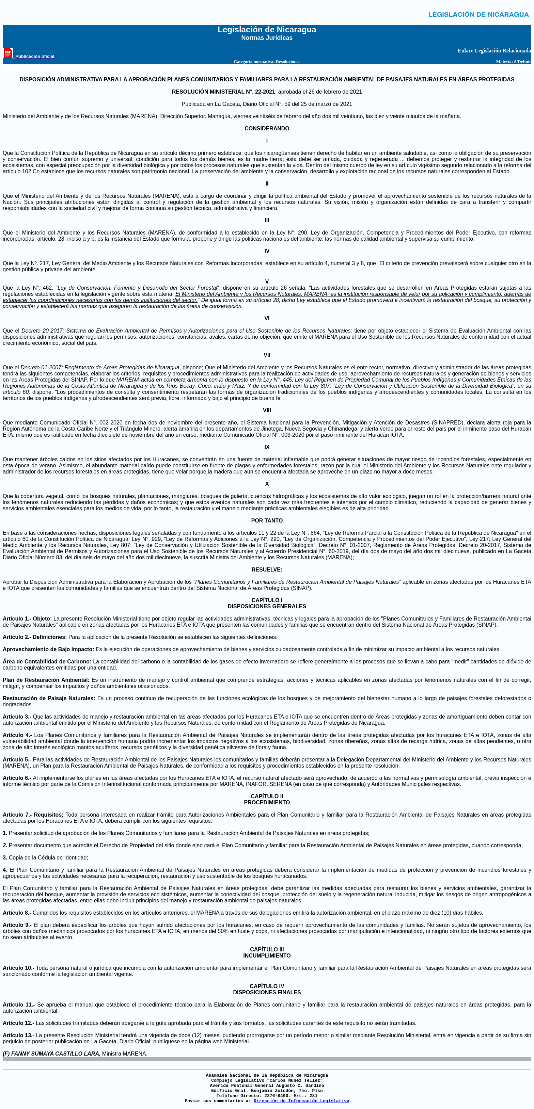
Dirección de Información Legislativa (301, 1101)
